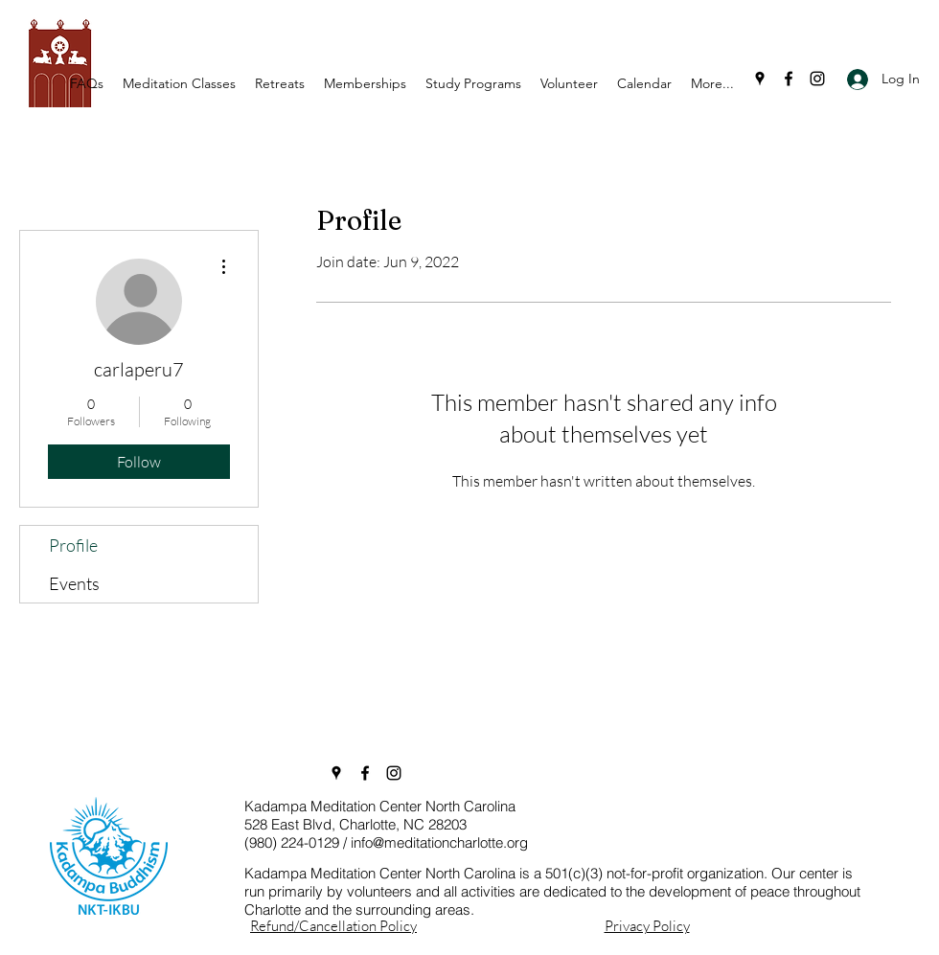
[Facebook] (788, 78)
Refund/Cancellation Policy (333, 926)
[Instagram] (817, 78)
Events (74, 583)
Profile (73, 545)
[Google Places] (759, 78)
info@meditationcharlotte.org (439, 842)
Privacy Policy (647, 926)
